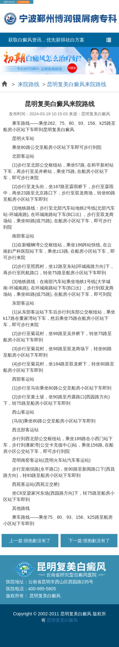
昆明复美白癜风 (62, 620)
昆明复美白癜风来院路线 (76, 84)
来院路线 (28, 84)
